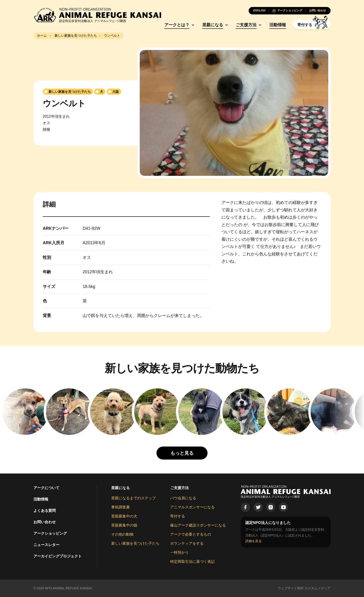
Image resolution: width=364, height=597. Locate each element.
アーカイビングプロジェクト (57, 556)
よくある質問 (44, 511)
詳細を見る (253, 541)
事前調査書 (120, 507)
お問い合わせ (44, 522)
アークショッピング (50, 533)
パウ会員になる (183, 498)
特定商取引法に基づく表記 (192, 562)
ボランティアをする (187, 543)
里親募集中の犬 (124, 516)
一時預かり (179, 552)
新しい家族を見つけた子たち (135, 543)
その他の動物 (122, 534)
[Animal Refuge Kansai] (97, 15)
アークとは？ (176, 25)
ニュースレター (46, 545)
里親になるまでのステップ (133, 498)
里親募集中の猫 (124, 525)
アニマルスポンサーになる (192, 507)
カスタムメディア (318, 588)
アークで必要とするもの (190, 534)
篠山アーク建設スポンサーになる (198, 525)
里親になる (212, 25)
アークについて (46, 488)
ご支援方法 (246, 25)
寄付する (177, 516)
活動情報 (277, 25)
